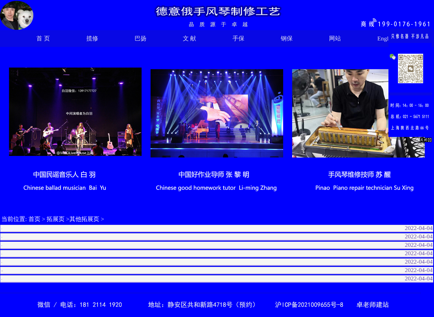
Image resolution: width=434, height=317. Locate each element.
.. (2, 270)
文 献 (189, 38)
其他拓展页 (84, 219)
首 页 (43, 38)
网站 (335, 38)
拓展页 (56, 219)
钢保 (287, 38)
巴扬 (140, 38)
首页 (34, 219)
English (386, 38)
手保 (238, 38)
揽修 (92, 38)
